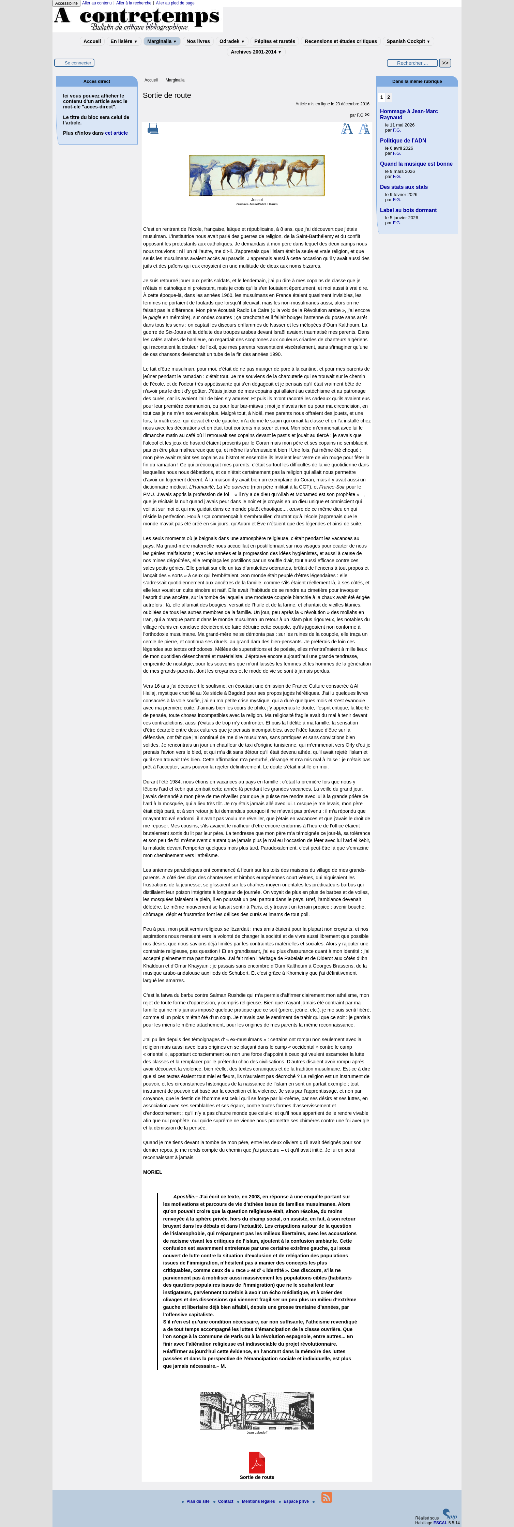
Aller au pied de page (175, 3)
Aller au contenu (97, 3)
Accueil (92, 41)
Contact (224, 1501)
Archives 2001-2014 (256, 52)
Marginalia (162, 41)
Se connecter (78, 62)
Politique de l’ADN (403, 141)
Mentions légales (256, 1501)
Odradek (232, 41)
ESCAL (441, 1523)
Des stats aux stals (404, 187)
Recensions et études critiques (341, 41)
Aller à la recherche (133, 3)
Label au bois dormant (408, 210)
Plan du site (196, 1501)
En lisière (124, 41)
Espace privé (294, 1501)
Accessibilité (66, 3)
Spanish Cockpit (408, 41)
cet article (116, 133)
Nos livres (198, 41)
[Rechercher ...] (412, 63)
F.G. (360, 115)
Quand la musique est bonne (416, 164)
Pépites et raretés (274, 41)
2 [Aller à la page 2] (388, 97)
